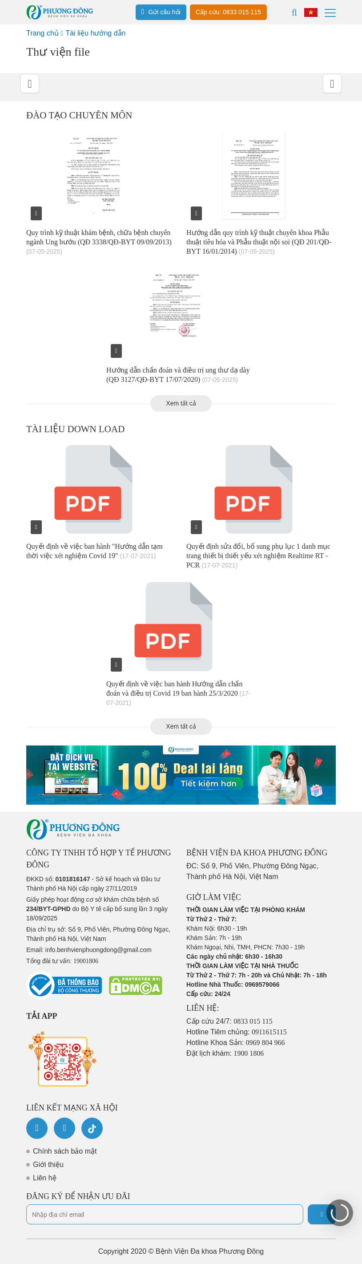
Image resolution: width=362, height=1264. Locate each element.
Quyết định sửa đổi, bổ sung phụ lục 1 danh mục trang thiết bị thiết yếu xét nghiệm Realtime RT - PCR (258, 556)
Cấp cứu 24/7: (229, 1021)
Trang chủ (42, 33)
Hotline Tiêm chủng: (236, 1032)
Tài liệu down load (75, 429)
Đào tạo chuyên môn (79, 115)
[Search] (294, 12)
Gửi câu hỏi (161, 12)
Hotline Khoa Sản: (235, 1042)
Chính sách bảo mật (65, 1151)
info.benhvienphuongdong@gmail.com (98, 949)
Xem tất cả (181, 403)
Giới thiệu (48, 1164)
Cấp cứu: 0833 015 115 (228, 12)
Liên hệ (44, 1178)
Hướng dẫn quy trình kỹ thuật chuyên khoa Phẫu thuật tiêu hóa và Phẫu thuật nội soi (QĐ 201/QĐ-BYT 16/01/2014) (258, 242)
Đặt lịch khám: (225, 1053)
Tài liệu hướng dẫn (95, 33)
